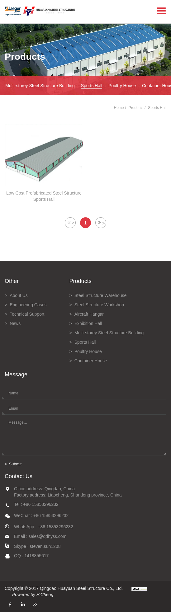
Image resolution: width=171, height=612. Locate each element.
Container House (90, 360)
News (15, 323)
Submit (15, 464)
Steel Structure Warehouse (100, 295)
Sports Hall (91, 85)
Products (136, 108)
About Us (19, 295)
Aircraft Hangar (89, 314)
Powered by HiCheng (32, 594)
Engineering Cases (28, 304)
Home (119, 108)
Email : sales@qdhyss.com (40, 536)
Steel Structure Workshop (99, 304)
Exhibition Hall (88, 323)
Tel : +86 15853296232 (36, 504)
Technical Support (27, 314)
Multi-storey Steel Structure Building (40, 85)
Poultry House (122, 85)
